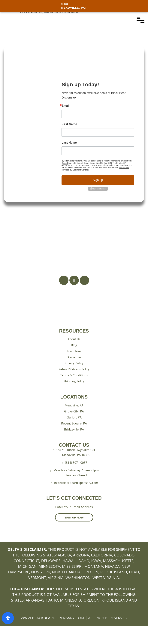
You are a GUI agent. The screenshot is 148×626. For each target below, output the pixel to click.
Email (66, 105)
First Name (69, 124)
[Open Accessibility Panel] (8, 618)
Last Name (69, 142)
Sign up (98, 180)
